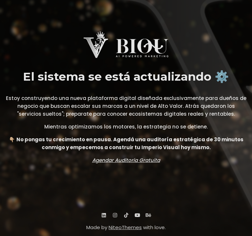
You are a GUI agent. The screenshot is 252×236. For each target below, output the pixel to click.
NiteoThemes (125, 227)
